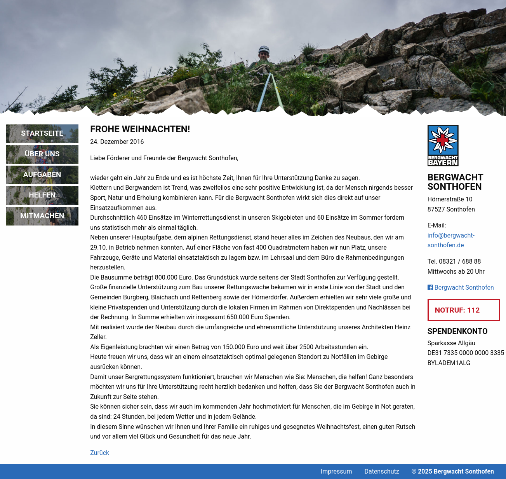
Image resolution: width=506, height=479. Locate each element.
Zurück (99, 452)
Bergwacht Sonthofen (461, 287)
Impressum (336, 471)
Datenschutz (381, 471)
